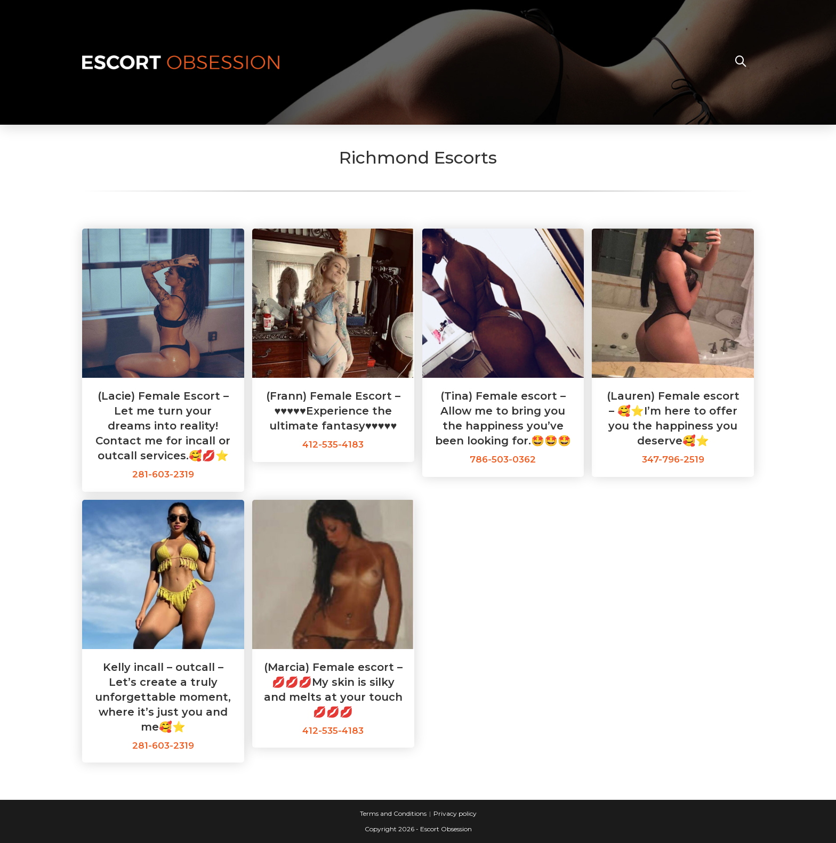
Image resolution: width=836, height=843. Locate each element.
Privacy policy (455, 813)
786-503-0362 (503, 459)
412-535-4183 (333, 444)
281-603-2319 (163, 474)
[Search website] (740, 62)
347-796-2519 (673, 459)
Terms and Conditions (393, 813)
